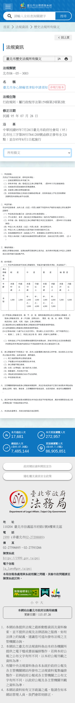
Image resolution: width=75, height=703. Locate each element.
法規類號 (9, 68)
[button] (63, 37)
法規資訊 (21, 27)
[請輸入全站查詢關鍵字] (33, 16)
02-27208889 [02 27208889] (34, 537)
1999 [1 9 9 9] (6, 537)
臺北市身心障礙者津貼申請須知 (25, 87)
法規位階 (9, 96)
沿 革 (9, 124)
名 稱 (9, 82)
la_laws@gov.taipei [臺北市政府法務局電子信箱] (17, 568)
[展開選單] (8, 6)
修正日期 (9, 110)
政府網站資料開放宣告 (38, 466)
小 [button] (32, 602)
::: (2, 24)
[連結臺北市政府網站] (55, 593)
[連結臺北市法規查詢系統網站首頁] (36, 6)
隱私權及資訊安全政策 (38, 476)
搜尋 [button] (63, 16)
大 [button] (41, 602)
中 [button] (36, 602)
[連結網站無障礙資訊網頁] (26, 592)
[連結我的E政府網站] (45, 592)
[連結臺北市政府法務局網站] (37, 501)
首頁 (6, 27)
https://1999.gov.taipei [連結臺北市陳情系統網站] (21, 558)
